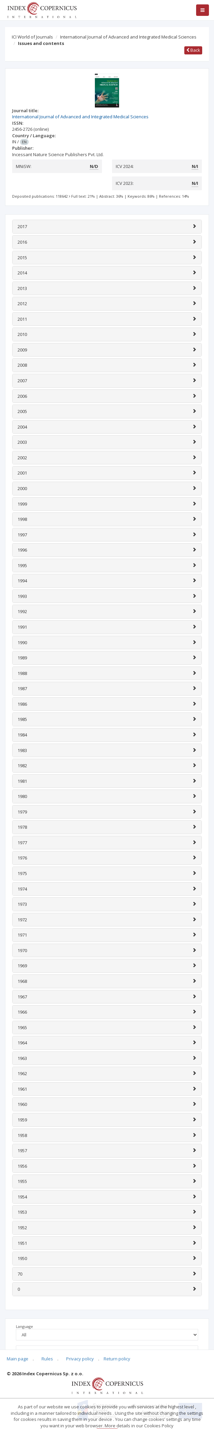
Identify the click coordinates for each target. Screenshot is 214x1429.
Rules (47, 1359)
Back (193, 50)
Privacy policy (80, 1359)
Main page (17, 1359)
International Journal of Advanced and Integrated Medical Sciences (128, 37)
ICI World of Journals (32, 37)
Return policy (117, 1359)
